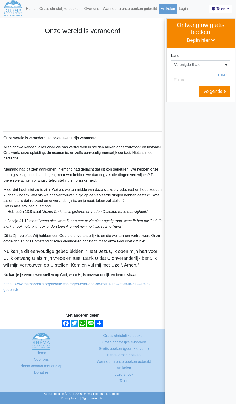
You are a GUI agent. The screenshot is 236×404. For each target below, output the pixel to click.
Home (31, 9)
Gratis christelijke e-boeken (124, 342)
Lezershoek (123, 374)
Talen (219, 9)
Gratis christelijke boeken (60, 9)
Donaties (41, 372)
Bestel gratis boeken (124, 355)
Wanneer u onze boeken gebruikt (130, 9)
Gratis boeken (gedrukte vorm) (124, 349)
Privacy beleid (70, 398)
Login (183, 9)
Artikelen (168, 9)
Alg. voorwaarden (92, 398)
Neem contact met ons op (41, 366)
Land (175, 56)
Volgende (214, 91)
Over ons (91, 9)
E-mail (222, 75)
